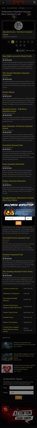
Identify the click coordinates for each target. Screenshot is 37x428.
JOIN (18, 223)
